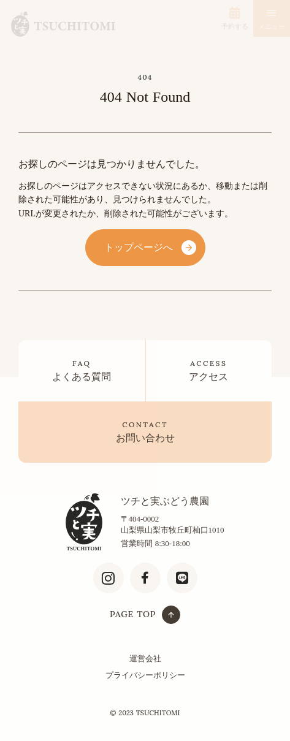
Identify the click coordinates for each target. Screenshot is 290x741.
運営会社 (145, 659)
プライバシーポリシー (145, 675)
